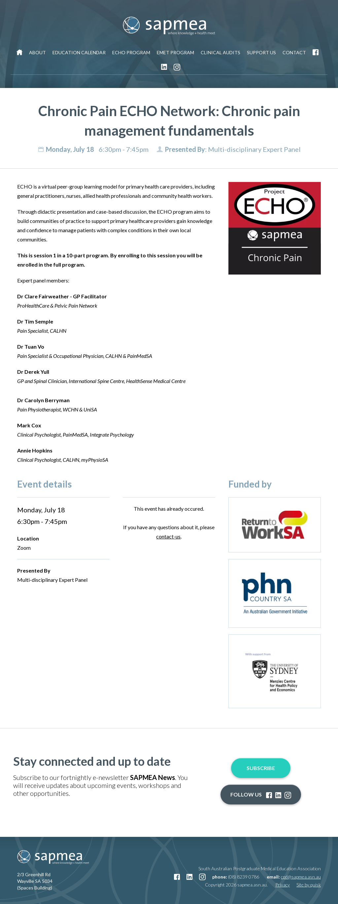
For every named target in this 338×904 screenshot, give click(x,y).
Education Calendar (79, 52)
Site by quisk (308, 884)
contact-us (168, 536)
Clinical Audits (220, 52)
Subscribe (261, 768)
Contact (294, 52)
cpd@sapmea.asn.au (301, 877)
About (37, 52)
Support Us (261, 52)
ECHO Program (131, 52)
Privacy (282, 884)
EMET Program (175, 52)
